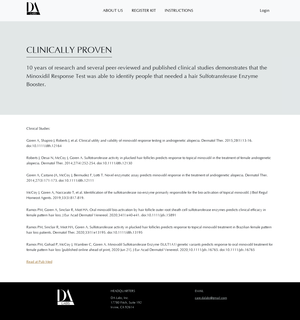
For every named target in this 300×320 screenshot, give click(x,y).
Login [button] (264, 10)
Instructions (179, 10)
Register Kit (144, 10)
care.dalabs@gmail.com (211, 298)
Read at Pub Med (39, 262)
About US (113, 10)
